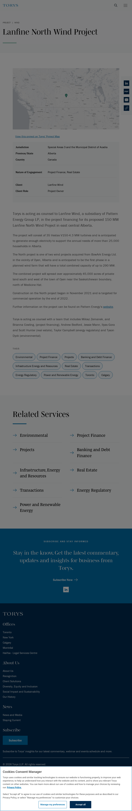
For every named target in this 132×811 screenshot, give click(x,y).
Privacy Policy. (14, 787)
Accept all (80, 804)
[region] (66, 788)
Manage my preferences (52, 804)
